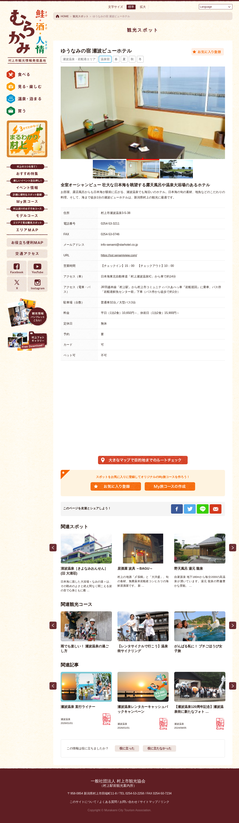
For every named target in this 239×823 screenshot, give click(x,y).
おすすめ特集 (27, 171)
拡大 (143, 6)
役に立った (127, 748)
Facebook (17, 268)
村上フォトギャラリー (27, 341)
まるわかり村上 (27, 139)
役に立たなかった (159, 748)
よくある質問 (108, 801)
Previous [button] (53, 547)
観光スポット (81, 16)
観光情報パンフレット (27, 312)
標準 (131, 6)
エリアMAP (27, 227)
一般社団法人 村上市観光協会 (118, 783)
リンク (164, 801)
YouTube (37, 268)
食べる (27, 74)
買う (27, 110)
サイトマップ (149, 801)
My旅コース (27, 199)
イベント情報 (27, 185)
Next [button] (232, 547)
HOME (65, 16)
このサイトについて (83, 801)
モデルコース (27, 213)
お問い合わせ (128, 801)
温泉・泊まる (27, 98)
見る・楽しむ (27, 86)
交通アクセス (27, 253)
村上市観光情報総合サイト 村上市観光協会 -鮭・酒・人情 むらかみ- (27, 35)
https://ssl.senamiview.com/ (119, 255)
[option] (86, 563)
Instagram (37, 284)
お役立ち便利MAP (27, 242)
